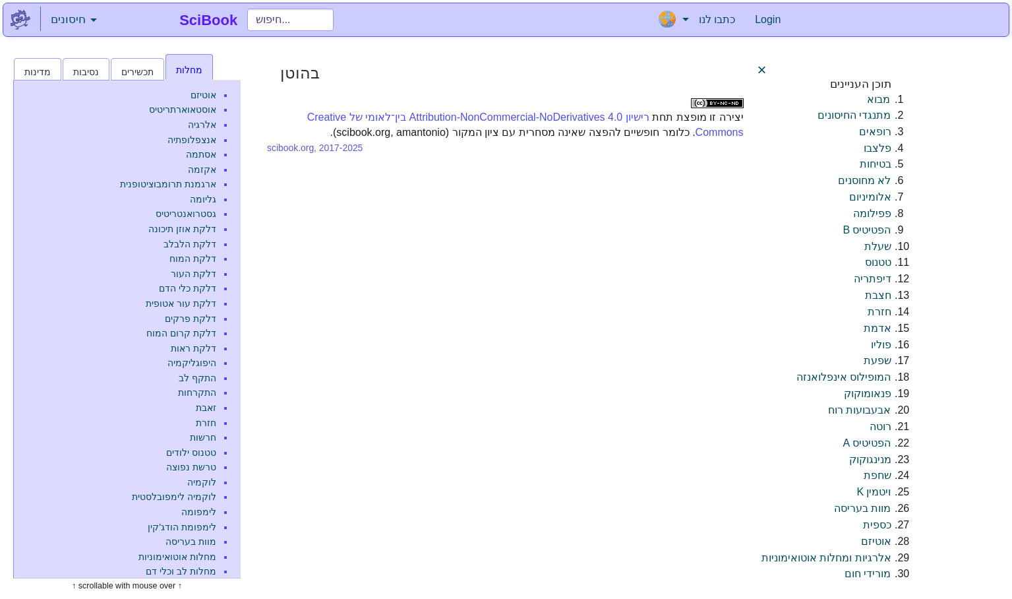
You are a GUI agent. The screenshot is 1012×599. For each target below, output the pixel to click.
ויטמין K (873, 491)
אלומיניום (870, 197)
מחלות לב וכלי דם (181, 571)
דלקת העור (193, 273)
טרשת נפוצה (191, 467)
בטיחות (875, 164)
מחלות (189, 70)
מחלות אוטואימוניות (177, 557)
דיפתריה (872, 278)
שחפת (877, 475)
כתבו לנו (717, 19)
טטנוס (878, 262)
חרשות (203, 437)
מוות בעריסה (190, 541)
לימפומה (198, 512)
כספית (877, 524)
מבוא (878, 99)
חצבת (878, 295)
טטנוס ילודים (191, 452)
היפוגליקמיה (191, 363)
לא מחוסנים (864, 180)
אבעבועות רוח (859, 410)
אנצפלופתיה (191, 140)
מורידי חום (868, 573)
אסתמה (201, 154)
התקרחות (197, 392)
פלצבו (877, 148)
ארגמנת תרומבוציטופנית (168, 184)
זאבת (206, 407)
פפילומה (872, 213)
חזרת (206, 423)
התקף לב (197, 378)
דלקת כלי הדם (187, 288)
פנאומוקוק (867, 393)
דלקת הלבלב (190, 244)
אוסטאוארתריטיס (182, 109)
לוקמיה (201, 482)
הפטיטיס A (867, 443)
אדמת (877, 328)
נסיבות (86, 72)
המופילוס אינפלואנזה (843, 377)
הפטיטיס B (867, 230)
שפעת (877, 360)
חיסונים (74, 19)
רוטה (880, 426)
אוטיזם (203, 95)
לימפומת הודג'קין (182, 527)
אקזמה (202, 169)
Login (768, 19)
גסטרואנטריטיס (186, 213)
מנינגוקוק (870, 459)
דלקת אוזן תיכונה (182, 229)
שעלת (877, 246)
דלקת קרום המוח (181, 333)
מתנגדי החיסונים (854, 115)
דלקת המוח (192, 258)
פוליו (881, 344)
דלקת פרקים (190, 318)
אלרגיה (202, 124)
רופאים (875, 131)
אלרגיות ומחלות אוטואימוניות (826, 557)
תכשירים (137, 72)
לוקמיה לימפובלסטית (174, 496)
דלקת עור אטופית (181, 303)
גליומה (203, 199)
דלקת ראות (193, 348)
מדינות (37, 72)
